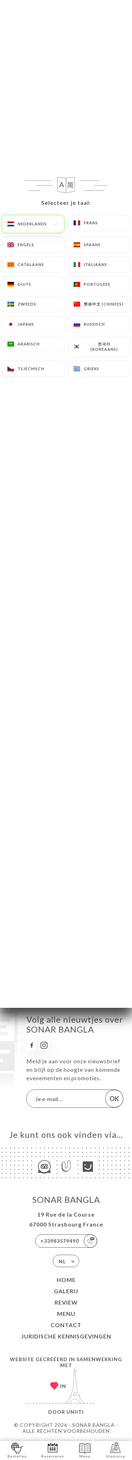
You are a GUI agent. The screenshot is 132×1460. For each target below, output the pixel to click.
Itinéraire (115, 1450)
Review (66, 1302)
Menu (66, 1313)
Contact (66, 1325)
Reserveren (52, 1450)
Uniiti (75, 1412)
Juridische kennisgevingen (66, 1336)
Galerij (66, 1291)
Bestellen (17, 1450)
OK (114, 1099)
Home (66, 1279)
